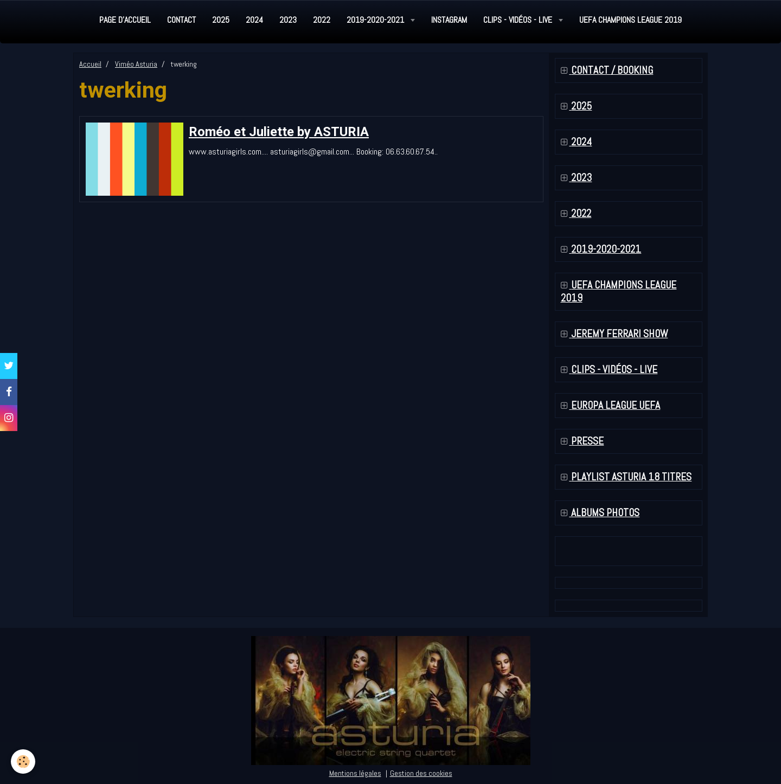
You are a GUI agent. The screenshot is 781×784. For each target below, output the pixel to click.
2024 (254, 19)
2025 (220, 19)
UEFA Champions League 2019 (630, 19)
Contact (181, 19)
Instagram (449, 19)
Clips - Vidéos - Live (518, 19)
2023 (288, 19)
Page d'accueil (125, 19)
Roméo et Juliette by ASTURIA (279, 131)
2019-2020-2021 (376, 19)
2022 (321, 19)
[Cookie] (23, 761)
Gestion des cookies (421, 773)
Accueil (90, 64)
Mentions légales (355, 773)
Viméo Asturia (136, 64)
